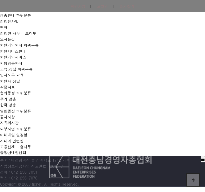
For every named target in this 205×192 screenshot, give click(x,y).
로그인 (102, 6)
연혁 (3, 27)
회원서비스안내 (13, 51)
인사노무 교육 (12, 75)
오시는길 (7, 39)
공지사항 (7, 116)
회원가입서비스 (13, 57)
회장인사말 (9, 21)
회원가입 (77, 6)
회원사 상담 (10, 81)
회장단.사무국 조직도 (18, 33)
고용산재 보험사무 (15, 146)
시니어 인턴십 (12, 140)
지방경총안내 (11, 63)
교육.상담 (8, 69)
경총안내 (7, 15)
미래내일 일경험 (13, 134)
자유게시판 (9, 122)
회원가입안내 (11, 45)
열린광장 (7, 111)
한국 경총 (8, 104)
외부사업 (7, 128)
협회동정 (7, 92)
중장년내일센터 (13, 152)
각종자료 (7, 87)
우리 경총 (8, 99)
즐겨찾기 (127, 6)
